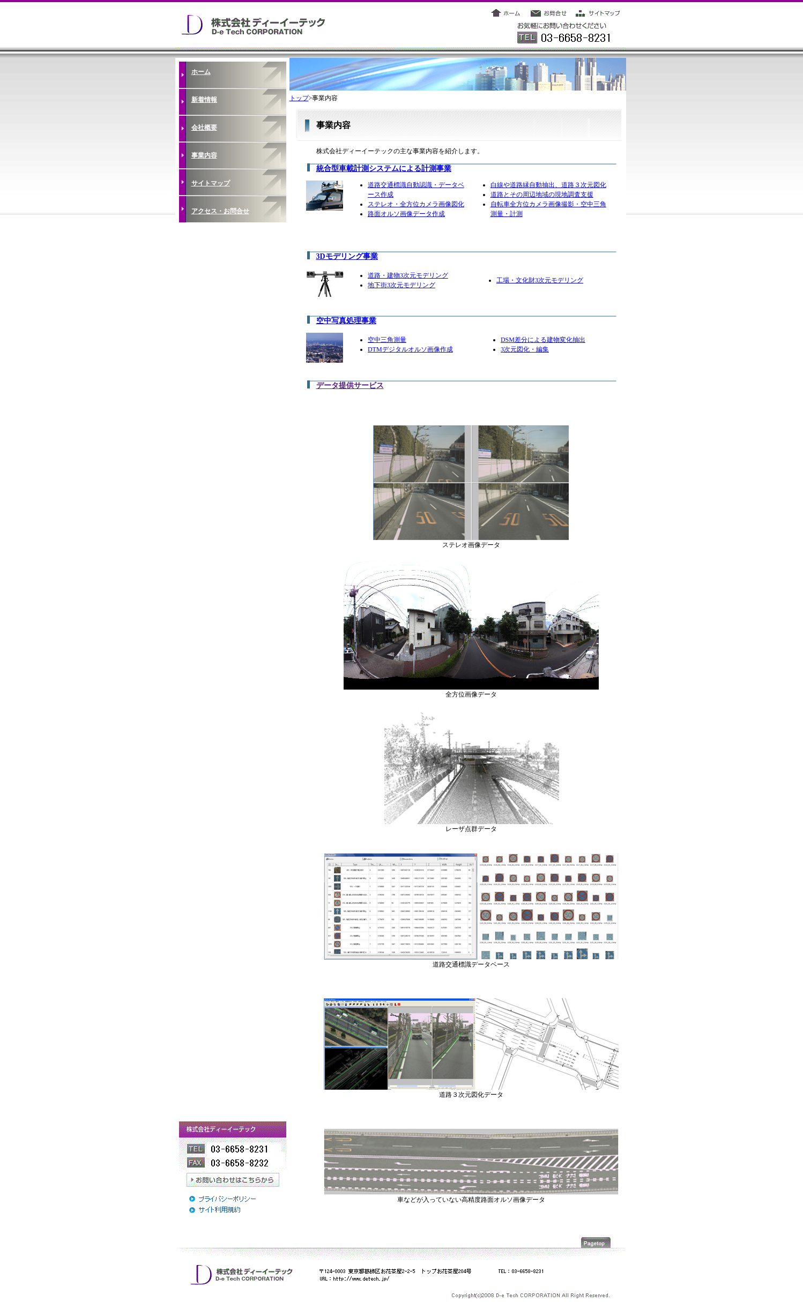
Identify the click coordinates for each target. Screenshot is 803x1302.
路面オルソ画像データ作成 (406, 214)
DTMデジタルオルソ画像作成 (410, 349)
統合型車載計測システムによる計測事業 (383, 168)
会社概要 (204, 127)
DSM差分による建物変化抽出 (543, 339)
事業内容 (204, 155)
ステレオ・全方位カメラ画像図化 (416, 204)
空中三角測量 (387, 339)
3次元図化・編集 (525, 349)
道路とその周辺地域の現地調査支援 (541, 194)
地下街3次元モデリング (401, 285)
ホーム (201, 72)
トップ (299, 98)
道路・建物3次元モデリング (408, 275)
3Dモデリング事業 (347, 256)
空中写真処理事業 (346, 321)
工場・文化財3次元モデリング (539, 280)
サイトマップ (210, 183)
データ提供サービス (350, 385)
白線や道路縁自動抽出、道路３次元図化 (548, 185)
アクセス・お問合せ (220, 211)
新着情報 (204, 99)
